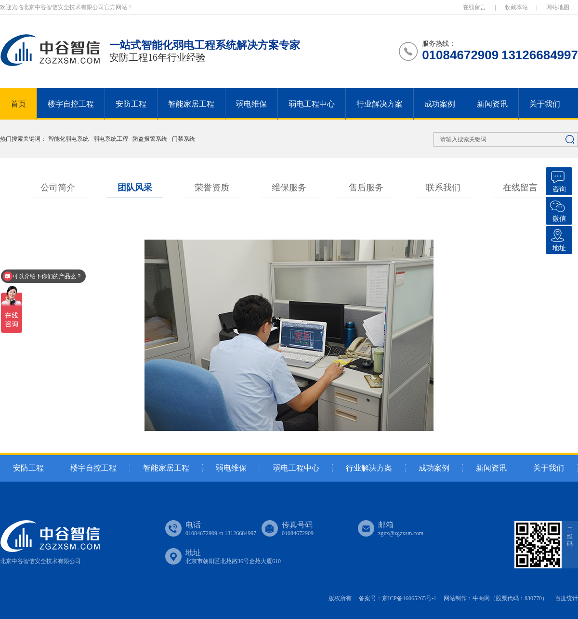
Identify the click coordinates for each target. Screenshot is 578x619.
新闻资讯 (492, 104)
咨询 (558, 180)
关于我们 (544, 104)
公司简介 (57, 187)
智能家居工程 (191, 104)
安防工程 (131, 104)
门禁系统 (183, 138)
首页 (18, 104)
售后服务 (366, 187)
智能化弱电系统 (69, 138)
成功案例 (439, 104)
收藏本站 (516, 7)
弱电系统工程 (111, 138)
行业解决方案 (379, 104)
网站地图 (557, 7)
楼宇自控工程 (71, 104)
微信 (558, 209)
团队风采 (135, 187)
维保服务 (289, 187)
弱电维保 (251, 104)
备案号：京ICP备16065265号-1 (397, 598)
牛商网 (481, 598)
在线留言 (474, 7)
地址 (558, 239)
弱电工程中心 (312, 104)
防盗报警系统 (150, 138)
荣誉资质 (212, 187)
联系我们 (443, 187)
